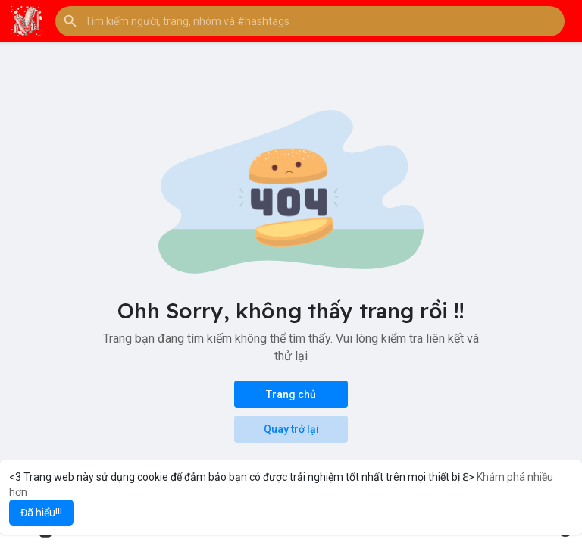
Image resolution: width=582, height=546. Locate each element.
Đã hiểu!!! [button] (41, 513)
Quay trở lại (291, 429)
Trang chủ (291, 394)
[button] (310, 21)
